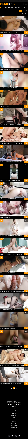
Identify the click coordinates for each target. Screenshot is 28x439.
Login (18, 0)
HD (23, 10)
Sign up (21, 0)
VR (26, 10)
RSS (14, 417)
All (20, 10)
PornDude (14, 415)
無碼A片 (14, 411)
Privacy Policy (14, 430)
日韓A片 (14, 406)
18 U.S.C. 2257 (14, 425)
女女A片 (14, 413)
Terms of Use (14, 427)
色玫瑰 (14, 408)
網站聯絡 (14, 421)
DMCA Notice (14, 423)
